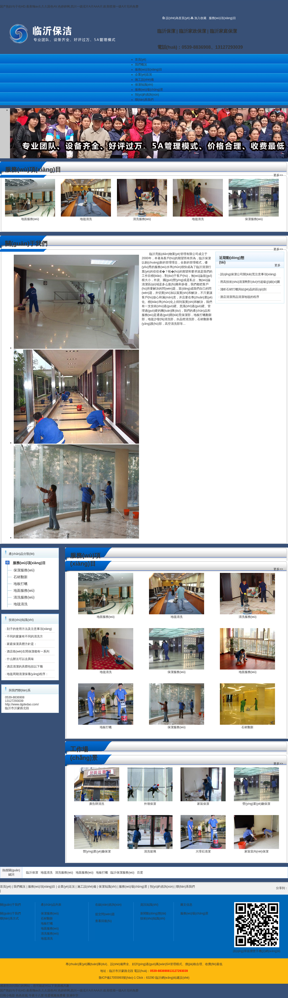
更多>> (278, 175)
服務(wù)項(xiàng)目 (148, 69)
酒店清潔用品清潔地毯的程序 (239, 297)
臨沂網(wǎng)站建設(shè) (172, 977)
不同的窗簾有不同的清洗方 (25, 636)
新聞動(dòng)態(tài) (153, 913)
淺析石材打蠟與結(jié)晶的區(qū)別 (243, 289)
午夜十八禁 (36, 995)
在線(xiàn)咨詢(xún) (108, 904)
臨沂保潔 (32, 872)
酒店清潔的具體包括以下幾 (25, 666)
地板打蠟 (102, 872)
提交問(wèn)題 (105, 914)
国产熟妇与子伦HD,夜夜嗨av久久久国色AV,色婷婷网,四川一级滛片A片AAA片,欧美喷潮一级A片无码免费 (69, 6)
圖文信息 (186, 904)
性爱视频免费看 (55, 995)
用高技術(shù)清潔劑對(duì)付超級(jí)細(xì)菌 (250, 282)
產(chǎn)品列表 (51, 904)
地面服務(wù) (84, 872)
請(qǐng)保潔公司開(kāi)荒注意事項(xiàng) (248, 274)
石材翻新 (47, 918)
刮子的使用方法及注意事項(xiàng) (29, 629)
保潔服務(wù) (50, 913)
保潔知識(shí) (144, 84)
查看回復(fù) (103, 921)
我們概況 (141, 64)
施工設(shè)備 (144, 79)
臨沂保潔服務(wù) (122, 872)
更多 (277, 265)
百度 (140, 872)
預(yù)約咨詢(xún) (147, 94)
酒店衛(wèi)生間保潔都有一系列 (28, 651)
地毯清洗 (47, 872)
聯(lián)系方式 (9, 918)
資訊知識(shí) (149, 904)
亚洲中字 (72, 995)
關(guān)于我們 (10, 904)
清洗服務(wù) (64, 872)
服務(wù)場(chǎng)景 (149, 89)
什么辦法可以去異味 (20, 659)
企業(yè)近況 (143, 74)
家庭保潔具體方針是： (22, 644)
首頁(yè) (140, 59)
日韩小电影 (7, 995)
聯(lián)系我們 (144, 99)
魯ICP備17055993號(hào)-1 (117, 977)
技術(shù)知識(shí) (152, 918)
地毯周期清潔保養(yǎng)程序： (27, 674)
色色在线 (22, 995)
